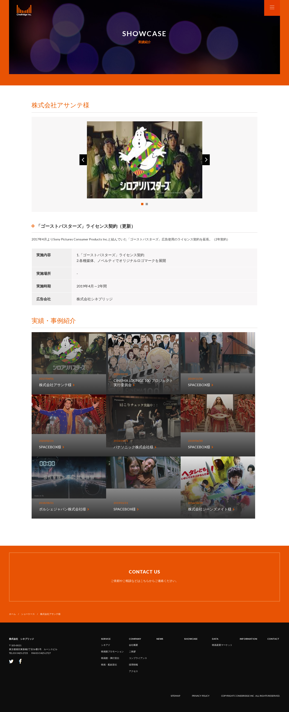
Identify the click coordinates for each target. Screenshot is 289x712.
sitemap (175, 695)
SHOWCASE (191, 638)
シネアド (105, 645)
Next (206, 159)
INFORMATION (248, 638)
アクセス (133, 671)
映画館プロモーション (112, 651)
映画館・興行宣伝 (110, 658)
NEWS (159, 638)
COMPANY (135, 638)
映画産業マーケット (222, 645)
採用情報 (133, 664)
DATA (215, 638)
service (106, 638)
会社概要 (133, 645)
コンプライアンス (138, 658)
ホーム (12, 614)
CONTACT (273, 638)
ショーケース (28, 614)
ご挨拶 (132, 651)
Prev (83, 159)
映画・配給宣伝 (109, 664)
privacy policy (201, 695)
